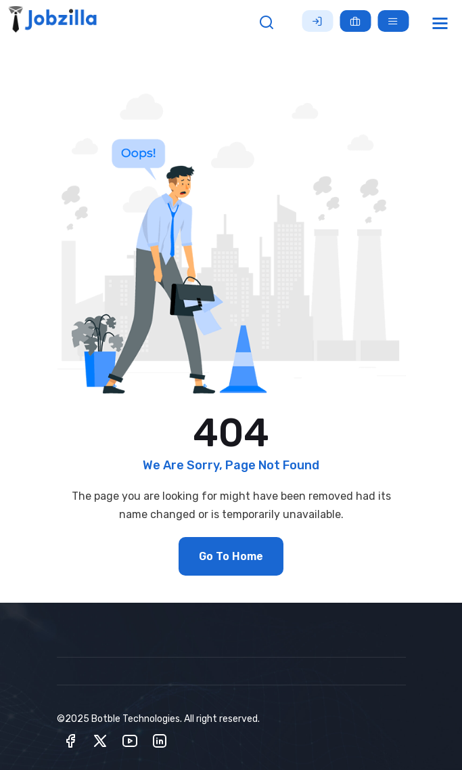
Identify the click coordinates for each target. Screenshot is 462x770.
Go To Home (231, 556)
